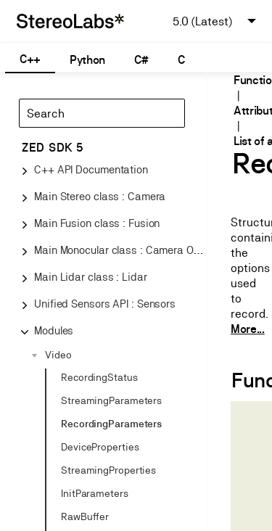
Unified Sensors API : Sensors (105, 303)
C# (141, 60)
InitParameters (94, 493)
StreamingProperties (108, 470)
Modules (53, 330)
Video (58, 355)
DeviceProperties (100, 447)
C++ (30, 59)
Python (87, 60)
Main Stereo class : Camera (99, 196)
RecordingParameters (111, 423)
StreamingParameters (111, 400)
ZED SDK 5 (52, 148)
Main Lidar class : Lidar (90, 277)
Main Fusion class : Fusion (97, 223)
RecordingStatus (99, 377)
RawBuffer (85, 516)
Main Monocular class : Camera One (119, 250)
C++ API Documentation (91, 169)
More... (248, 329)
